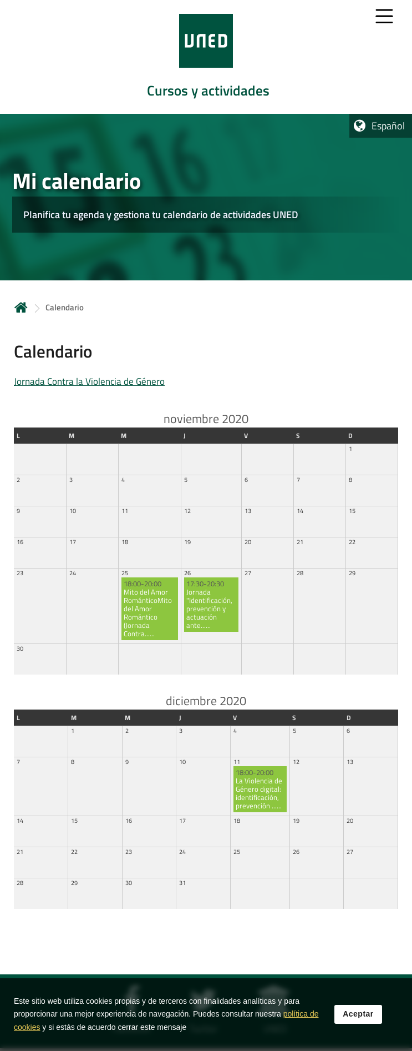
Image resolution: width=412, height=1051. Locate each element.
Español (388, 125)
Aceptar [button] (358, 1014)
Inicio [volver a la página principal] (21, 307)
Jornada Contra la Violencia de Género (89, 381)
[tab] (206, 57)
